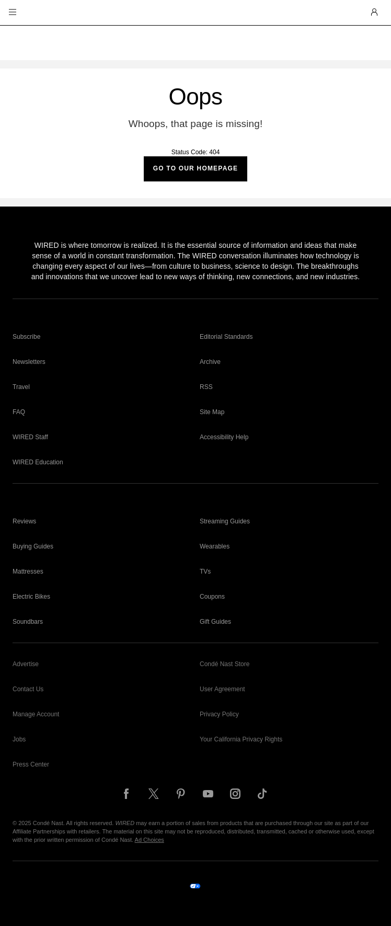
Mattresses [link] (28, 571)
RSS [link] (206, 387)
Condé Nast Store (224, 664)
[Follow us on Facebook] (126, 793)
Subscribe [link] (26, 336)
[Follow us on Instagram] (235, 793)
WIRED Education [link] (38, 462)
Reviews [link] (24, 521)
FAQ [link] (19, 412)
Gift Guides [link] (215, 621)
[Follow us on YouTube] (208, 793)
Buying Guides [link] (33, 546)
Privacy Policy (219, 714)
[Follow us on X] (153, 793)
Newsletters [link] (29, 361)
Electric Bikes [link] (31, 596)
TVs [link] (205, 571)
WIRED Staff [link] (30, 437)
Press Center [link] (31, 764)
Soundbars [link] (28, 621)
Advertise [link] (26, 664)
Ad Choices (149, 840)
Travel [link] (21, 387)
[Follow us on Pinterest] (180, 793)
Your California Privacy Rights (241, 739)
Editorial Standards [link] (226, 336)
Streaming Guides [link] (225, 521)
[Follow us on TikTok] (262, 793)
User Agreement (222, 689)
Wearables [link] (214, 546)
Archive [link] (210, 361)
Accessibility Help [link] (224, 437)
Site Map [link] (212, 412)
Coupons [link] (212, 596)
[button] (12, 12)
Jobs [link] (19, 739)
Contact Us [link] (28, 689)
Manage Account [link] (36, 714)
